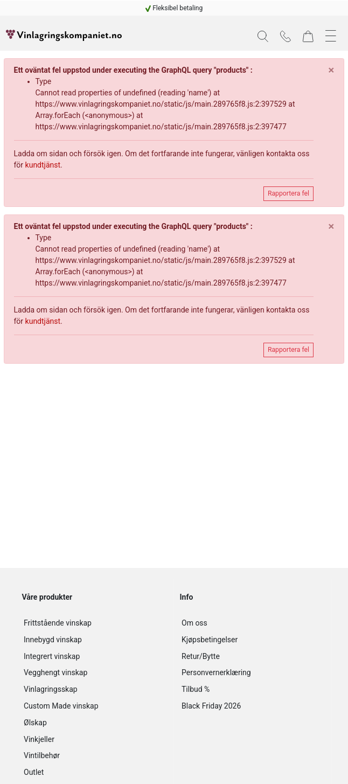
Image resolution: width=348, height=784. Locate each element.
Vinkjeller (39, 739)
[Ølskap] (95, 722)
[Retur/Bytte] (253, 656)
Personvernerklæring (216, 672)
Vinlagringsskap (51, 689)
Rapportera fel (288, 193)
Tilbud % (196, 689)
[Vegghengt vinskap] (95, 672)
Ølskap (35, 722)
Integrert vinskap (52, 656)
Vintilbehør (42, 755)
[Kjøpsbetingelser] (253, 640)
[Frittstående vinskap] (95, 623)
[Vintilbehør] (95, 755)
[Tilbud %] (253, 689)
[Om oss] (253, 623)
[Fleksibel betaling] (174, 8)
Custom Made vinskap (61, 706)
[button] (262, 36)
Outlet (34, 772)
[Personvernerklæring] (253, 672)
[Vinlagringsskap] (95, 689)
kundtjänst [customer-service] (43, 165)
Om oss (194, 623)
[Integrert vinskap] (95, 656)
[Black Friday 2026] (253, 706)
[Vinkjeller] (95, 739)
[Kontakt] (285, 35)
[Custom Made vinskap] (95, 706)
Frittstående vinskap (58, 623)
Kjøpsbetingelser (210, 639)
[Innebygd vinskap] (95, 640)
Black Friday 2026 (211, 706)
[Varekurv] (308, 35)
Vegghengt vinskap (55, 672)
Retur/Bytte (201, 656)
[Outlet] (95, 772)
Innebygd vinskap (53, 639)
